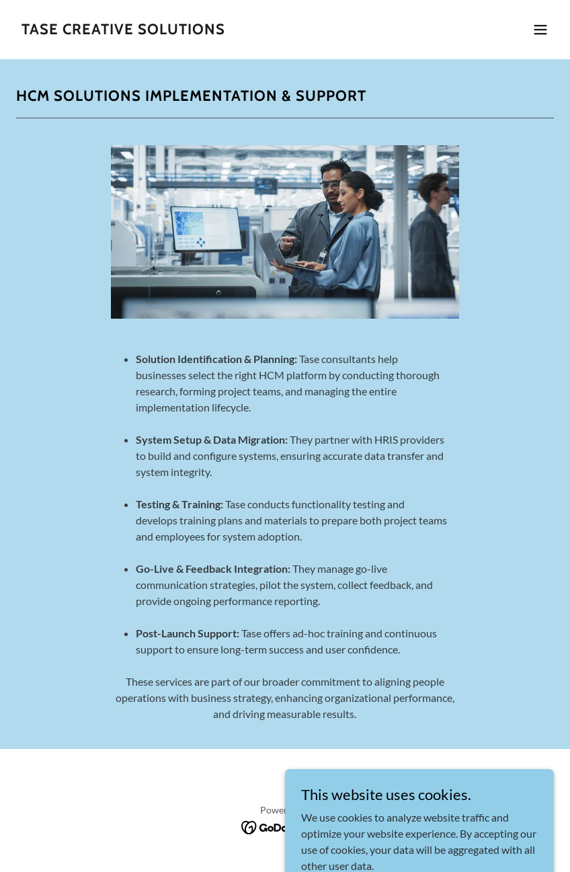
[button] (540, 29)
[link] (123, 30)
